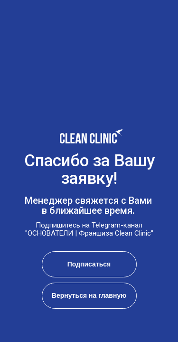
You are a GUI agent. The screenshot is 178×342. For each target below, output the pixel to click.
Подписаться (89, 264)
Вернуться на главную (89, 295)
